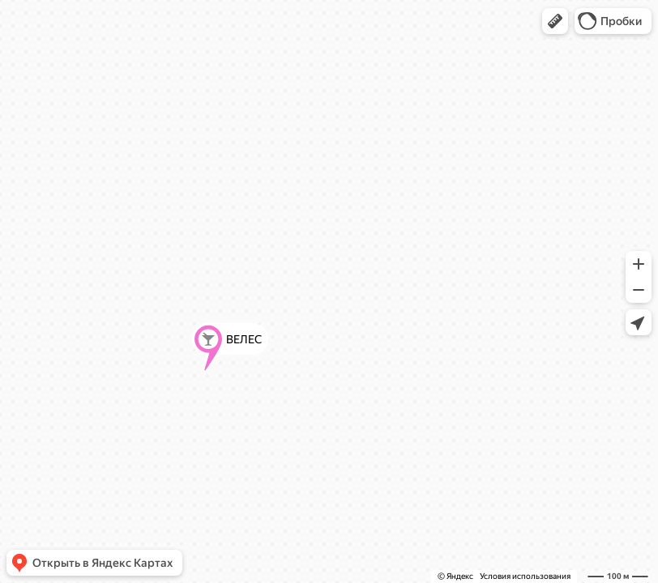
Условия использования (525, 576)
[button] (555, 21)
